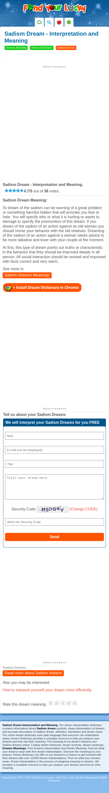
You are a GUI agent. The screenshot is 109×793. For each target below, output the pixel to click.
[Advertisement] (54, 122)
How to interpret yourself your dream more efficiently (47, 694)
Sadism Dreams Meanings (27, 275)
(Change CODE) (83, 513)
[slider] (14, 190)
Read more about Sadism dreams (33, 678)
